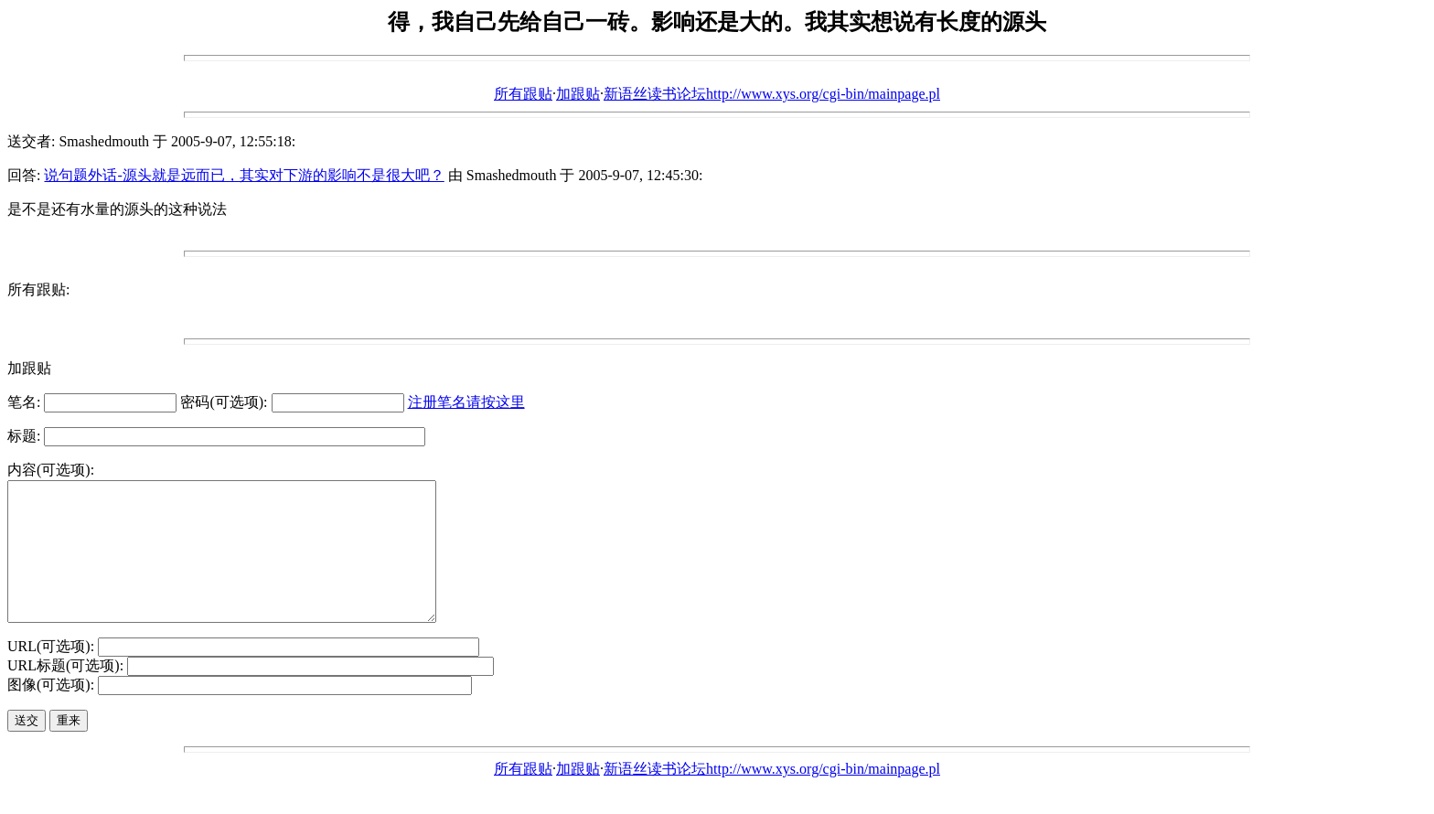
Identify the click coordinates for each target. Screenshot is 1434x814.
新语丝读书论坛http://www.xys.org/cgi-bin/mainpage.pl (772, 94)
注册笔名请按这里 (466, 402)
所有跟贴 (523, 94)
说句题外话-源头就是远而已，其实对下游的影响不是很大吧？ (244, 175)
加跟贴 (578, 94)
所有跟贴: (38, 289)
